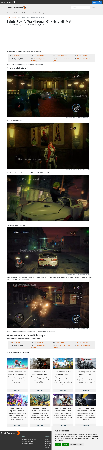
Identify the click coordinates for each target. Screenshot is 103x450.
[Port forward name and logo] (8, 2)
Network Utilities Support (29, 439)
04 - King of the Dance (83, 59)
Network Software (50, 441)
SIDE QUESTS (16, 55)
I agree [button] (58, 444)
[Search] (80, 7)
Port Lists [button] (17, 13)
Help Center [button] (33, 13)
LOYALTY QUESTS (82, 55)
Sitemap (47, 436)
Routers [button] (9, 13)
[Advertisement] (51, 38)
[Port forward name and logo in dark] (16, 7)
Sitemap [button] (41, 13)
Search (93, 7)
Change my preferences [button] (76, 444)
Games (47, 447)
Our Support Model (27, 441)
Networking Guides (27, 443)
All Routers (48, 443)
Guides (14, 17)
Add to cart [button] (97, 2)
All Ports (47, 445)
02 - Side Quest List (61, 55)
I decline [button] (65, 444)
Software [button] (25, 13)
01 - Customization (39, 55)
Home (8, 17)
